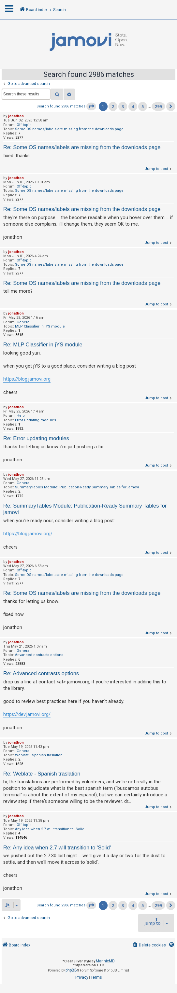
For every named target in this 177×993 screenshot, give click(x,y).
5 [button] (142, 106)
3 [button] (123, 106)
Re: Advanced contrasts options (41, 673)
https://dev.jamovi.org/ (27, 714)
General (23, 322)
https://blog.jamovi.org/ (27, 533)
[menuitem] (149, 945)
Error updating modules (35, 420)
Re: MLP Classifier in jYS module (42, 344)
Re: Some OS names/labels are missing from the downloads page (81, 147)
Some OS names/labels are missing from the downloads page (69, 129)
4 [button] (133, 106)
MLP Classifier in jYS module (40, 326)
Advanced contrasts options (39, 655)
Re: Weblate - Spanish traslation (41, 773)
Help (21, 415)
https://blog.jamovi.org (27, 379)
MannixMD (105, 961)
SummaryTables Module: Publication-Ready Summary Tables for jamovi (77, 487)
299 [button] (158, 106)
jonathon (16, 116)
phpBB (71, 970)
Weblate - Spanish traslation (39, 755)
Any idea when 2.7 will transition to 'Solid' (50, 829)
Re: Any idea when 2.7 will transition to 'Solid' (57, 847)
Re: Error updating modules (36, 438)
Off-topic (24, 125)
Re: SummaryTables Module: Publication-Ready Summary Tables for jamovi (85, 509)
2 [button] (113, 106)
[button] (91, 106)
